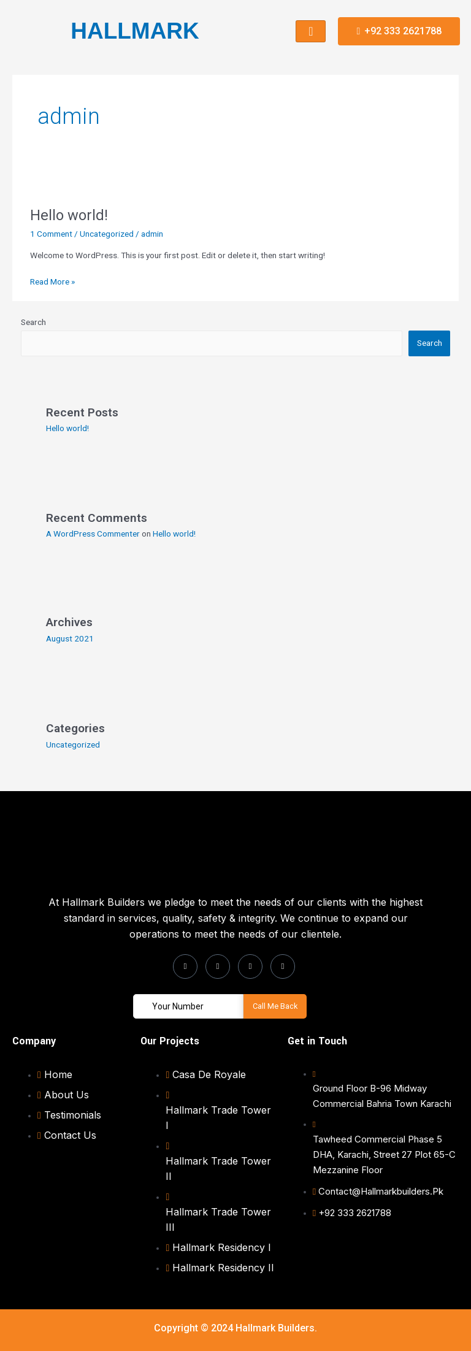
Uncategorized (107, 234)
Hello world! (69, 215)
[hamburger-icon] (311, 31)
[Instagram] (217, 966)
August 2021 (70, 638)
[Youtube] (282, 966)
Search (33, 322)
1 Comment (51, 234)
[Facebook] (185, 966)
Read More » (52, 280)
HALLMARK (135, 31)
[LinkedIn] (250, 966)
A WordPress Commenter (93, 533)
